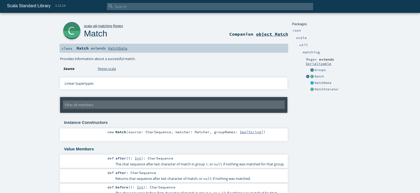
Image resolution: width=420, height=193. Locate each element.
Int (138, 158)
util (95, 26)
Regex (118, 26)
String (254, 132)
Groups (320, 70)
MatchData (322, 83)
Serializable (318, 63)
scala (88, 26)
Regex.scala (107, 68)
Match (319, 76)
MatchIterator (326, 89)
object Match (272, 34)
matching (105, 26)
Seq (243, 132)
